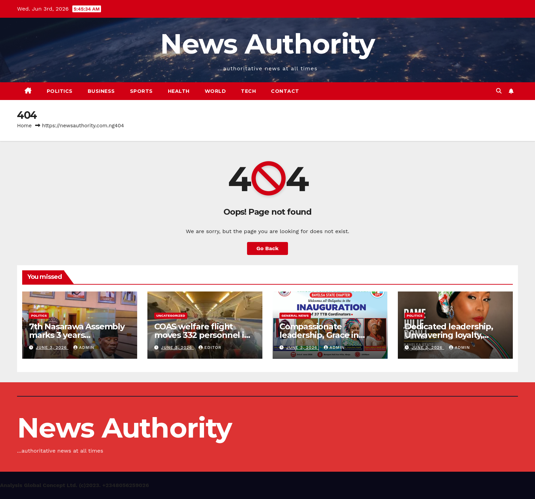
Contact (285, 91)
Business (101, 91)
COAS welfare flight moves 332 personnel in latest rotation (201, 335)
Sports (141, 91)
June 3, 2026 (52, 347)
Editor (210, 347)
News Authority (267, 43)
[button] (499, 91)
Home (24, 126)
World (215, 91)
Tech (248, 91)
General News (295, 315)
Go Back (268, 248)
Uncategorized (170, 315)
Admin (84, 347)
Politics (60, 91)
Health (179, 91)
